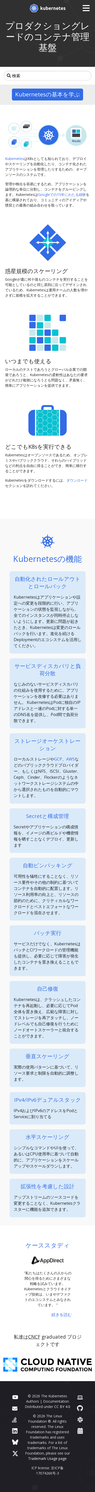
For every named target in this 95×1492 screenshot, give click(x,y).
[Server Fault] (14, 1419)
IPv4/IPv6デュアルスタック (47, 1099)
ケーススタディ (48, 1245)
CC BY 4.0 (62, 1406)
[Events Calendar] (80, 1430)
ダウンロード (77, 480)
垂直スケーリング (47, 1056)
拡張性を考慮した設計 (47, 1186)
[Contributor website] (80, 1397)
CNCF (34, 1336)
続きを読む (61, 1314)
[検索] (47, 75)
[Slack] (80, 1419)
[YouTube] (15, 1397)
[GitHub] (80, 1408)
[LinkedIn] (14, 1430)
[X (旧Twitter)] (15, 1453)
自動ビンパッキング (47, 865)
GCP (58, 759)
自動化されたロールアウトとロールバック (48, 582)
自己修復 (47, 988)
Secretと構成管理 (47, 816)
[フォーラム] (14, 1408)
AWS (70, 759)
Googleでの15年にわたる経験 (62, 194)
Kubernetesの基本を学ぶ (47, 94)
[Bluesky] (15, 1442)
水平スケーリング (47, 1136)
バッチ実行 (47, 932)
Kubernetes (14, 158)
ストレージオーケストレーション (47, 744)
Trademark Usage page (47, 1458)
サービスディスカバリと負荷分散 (47, 669)
